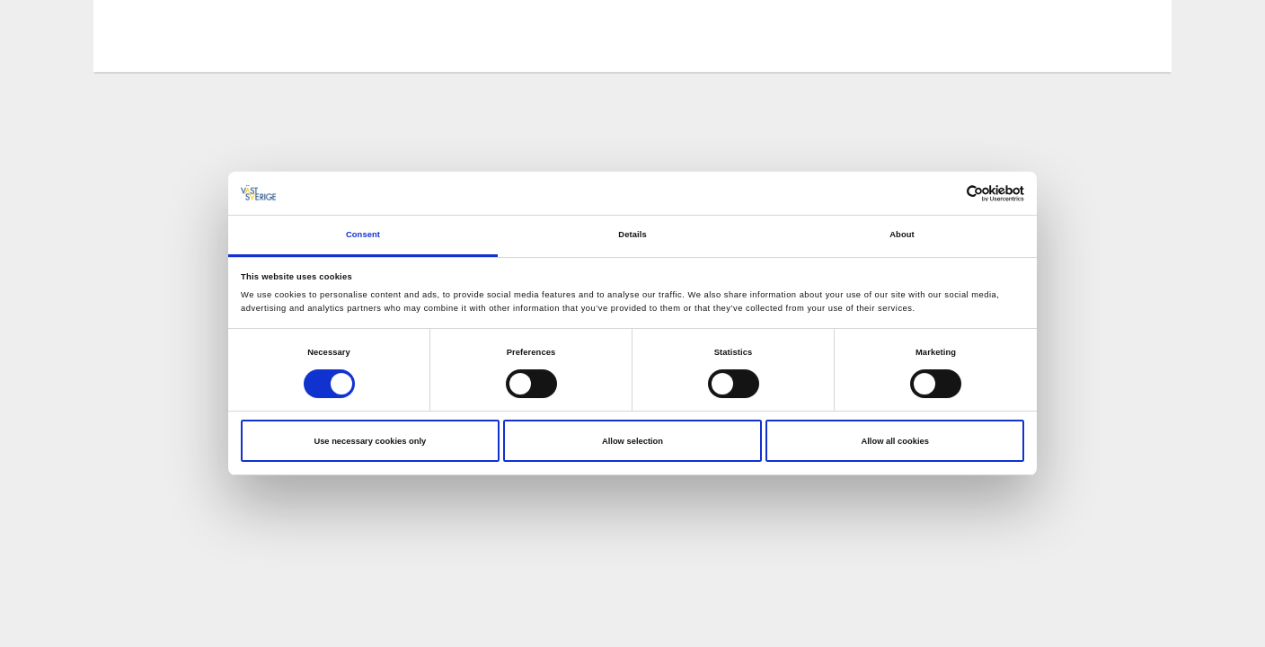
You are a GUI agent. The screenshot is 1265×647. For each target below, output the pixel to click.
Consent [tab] (363, 234)
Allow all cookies (894, 441)
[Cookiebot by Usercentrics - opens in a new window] (945, 193)
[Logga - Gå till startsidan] (183, 36)
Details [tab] (632, 234)
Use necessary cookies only (370, 441)
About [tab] (902, 234)
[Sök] (1130, 35)
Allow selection (632, 441)
